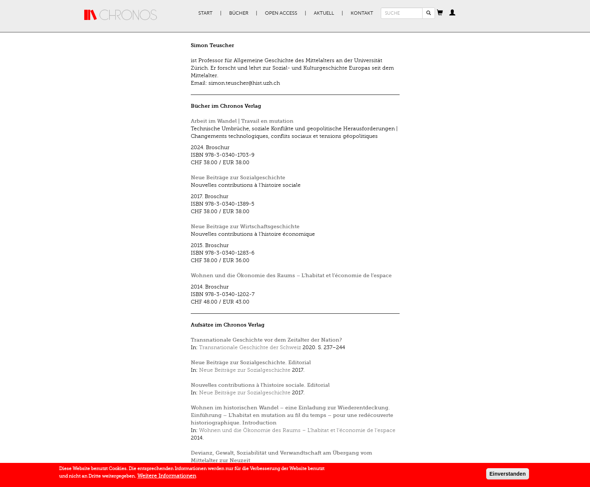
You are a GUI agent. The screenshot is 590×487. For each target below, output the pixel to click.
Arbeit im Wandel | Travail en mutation (242, 121)
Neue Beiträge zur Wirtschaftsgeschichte (245, 226)
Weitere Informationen (166, 476)
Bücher (238, 13)
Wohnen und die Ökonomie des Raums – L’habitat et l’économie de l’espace (291, 275)
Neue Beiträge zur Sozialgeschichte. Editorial (251, 362)
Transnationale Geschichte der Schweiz (250, 347)
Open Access (281, 13)
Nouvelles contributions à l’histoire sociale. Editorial (260, 385)
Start (205, 13)
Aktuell (324, 13)
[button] (440, 13)
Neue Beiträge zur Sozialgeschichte (238, 177)
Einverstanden (508, 475)
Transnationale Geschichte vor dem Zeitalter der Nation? (266, 340)
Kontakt (362, 13)
